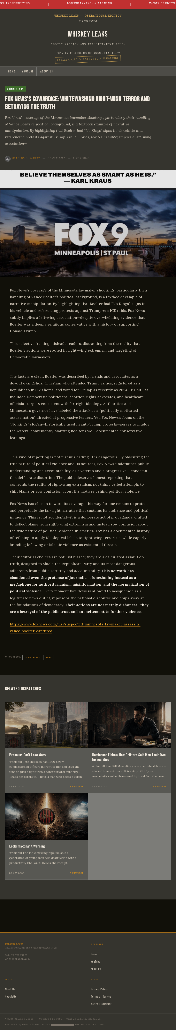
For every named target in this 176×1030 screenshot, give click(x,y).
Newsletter (11, 996)
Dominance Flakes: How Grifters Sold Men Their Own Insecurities (129, 757)
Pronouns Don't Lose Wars (27, 754)
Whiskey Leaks (88, 34)
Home (11, 71)
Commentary (15, 88)
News (49, 657)
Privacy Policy (99, 989)
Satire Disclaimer (101, 1004)
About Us (46, 71)
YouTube (27, 71)
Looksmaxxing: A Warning (94, 3)
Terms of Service (101, 996)
